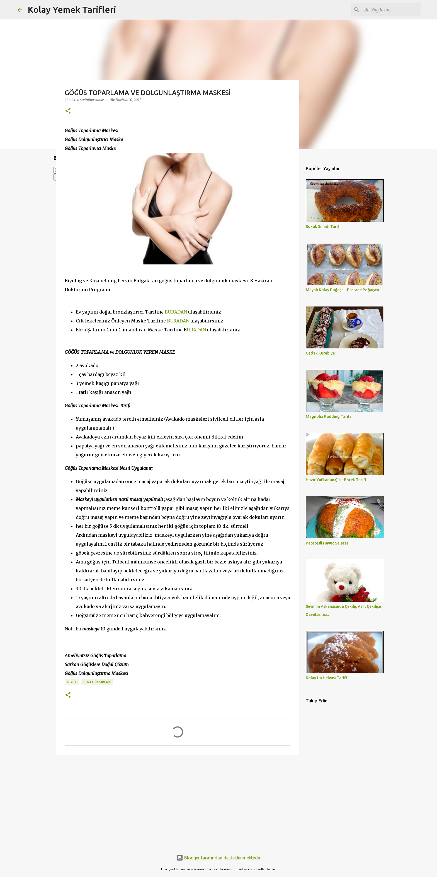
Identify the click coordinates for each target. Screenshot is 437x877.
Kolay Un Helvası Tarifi (326, 678)
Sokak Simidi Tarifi (323, 226)
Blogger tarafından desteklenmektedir (218, 857)
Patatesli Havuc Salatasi (327, 543)
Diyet (72, 682)
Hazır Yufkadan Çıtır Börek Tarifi (336, 480)
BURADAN (176, 312)
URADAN (196, 330)
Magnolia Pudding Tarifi (328, 416)
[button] (68, 111)
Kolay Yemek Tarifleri (72, 9)
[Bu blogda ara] (391, 9)
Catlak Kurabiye (320, 353)
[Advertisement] (178, 802)
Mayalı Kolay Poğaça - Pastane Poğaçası (342, 290)
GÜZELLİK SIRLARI (97, 682)
